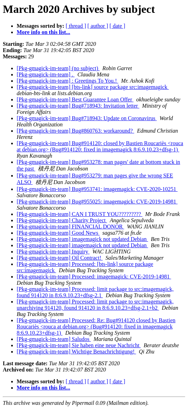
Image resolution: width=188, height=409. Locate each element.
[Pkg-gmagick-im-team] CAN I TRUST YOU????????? (79, 214)
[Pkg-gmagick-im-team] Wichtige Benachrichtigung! (76, 351)
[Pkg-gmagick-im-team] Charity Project (62, 220)
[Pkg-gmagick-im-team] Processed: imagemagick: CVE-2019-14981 (94, 276)
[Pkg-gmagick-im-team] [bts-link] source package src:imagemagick (93, 87)
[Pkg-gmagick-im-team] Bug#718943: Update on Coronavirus (87, 118)
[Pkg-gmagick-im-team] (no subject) (58, 68)
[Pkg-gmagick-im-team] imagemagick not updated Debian (82, 239)
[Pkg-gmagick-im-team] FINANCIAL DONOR (70, 226)
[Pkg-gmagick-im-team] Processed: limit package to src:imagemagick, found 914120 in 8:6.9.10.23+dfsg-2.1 (95, 292)
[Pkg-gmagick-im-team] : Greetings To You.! (67, 81)
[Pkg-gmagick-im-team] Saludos (54, 339)
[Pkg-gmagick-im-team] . (46, 74)
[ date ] (117, 26)
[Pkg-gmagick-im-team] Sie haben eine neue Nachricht (79, 345)
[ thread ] (76, 26)
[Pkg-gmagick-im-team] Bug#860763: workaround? (75, 131)
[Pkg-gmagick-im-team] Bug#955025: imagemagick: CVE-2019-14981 (97, 201)
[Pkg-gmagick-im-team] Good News (58, 233)
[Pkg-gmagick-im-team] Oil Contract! (60, 258)
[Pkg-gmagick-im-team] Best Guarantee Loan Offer (75, 99)
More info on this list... (43, 32)
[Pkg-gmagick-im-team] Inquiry (53, 251)
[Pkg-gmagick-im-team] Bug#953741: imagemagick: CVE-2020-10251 (97, 189)
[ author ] (98, 26)
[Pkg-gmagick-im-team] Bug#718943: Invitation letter (78, 106)
